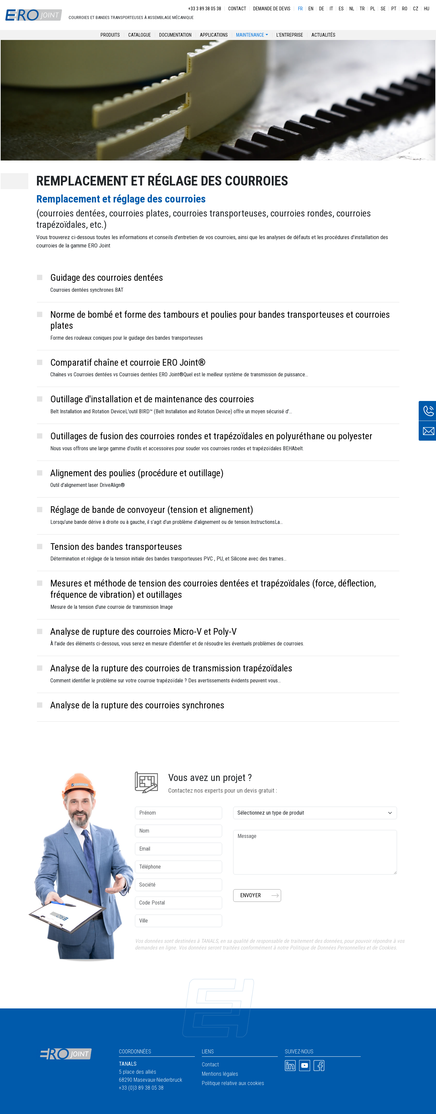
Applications (214, 35)
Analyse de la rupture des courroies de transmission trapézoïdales (171, 668)
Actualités (323, 35)
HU (426, 8)
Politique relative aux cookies (233, 1083)
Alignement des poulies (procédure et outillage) (136, 473)
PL (372, 8)
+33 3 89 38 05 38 (204, 8)
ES (341, 8)
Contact (237, 8)
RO (404, 8)
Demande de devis (271, 8)
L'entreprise (289, 35)
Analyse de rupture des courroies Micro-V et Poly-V (143, 631)
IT (331, 8)
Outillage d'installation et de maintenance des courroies (152, 399)
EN (310, 8)
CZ (415, 8)
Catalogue (139, 35)
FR (300, 8)
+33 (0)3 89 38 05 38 (141, 1088)
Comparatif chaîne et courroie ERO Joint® (128, 362)
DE (321, 8)
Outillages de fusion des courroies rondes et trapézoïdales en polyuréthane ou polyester (211, 436)
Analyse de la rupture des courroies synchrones (137, 705)
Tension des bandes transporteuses (116, 546)
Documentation (175, 35)
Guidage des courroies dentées (106, 277)
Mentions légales (220, 1074)
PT (393, 8)
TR (362, 8)
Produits (110, 35)
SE (383, 8)
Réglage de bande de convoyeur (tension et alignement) (151, 509)
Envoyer (250, 895)
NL (351, 8)
